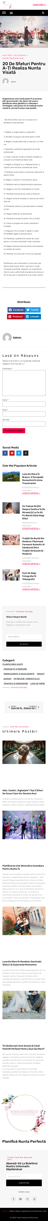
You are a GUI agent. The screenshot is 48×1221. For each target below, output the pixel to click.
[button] (11, 13)
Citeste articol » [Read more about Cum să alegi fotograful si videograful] (31, 589)
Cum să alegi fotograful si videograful (29, 576)
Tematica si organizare (16, 683)
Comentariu (7, 369)
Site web (5, 420)
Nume (5, 400)
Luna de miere (37, 683)
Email (5, 410)
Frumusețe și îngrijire (15, 669)
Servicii (7, 679)
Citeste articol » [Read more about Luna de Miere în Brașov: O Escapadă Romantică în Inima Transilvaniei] (31, 493)
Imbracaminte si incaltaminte (19, 674)
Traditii (40, 674)
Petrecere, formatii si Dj (27, 679)
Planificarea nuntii (12, 664)
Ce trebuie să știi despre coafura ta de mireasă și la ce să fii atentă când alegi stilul (33, 512)
